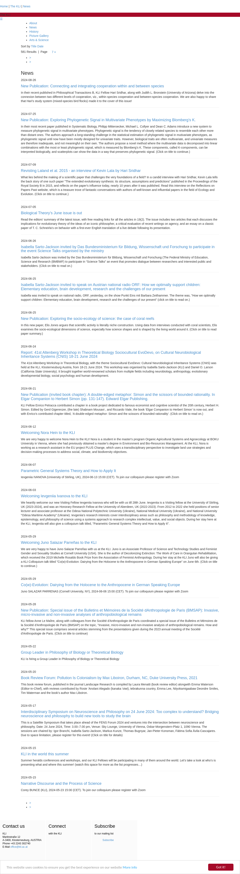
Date (40, 46)
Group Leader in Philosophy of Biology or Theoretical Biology (72, 652)
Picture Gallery (39, 35)
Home (4, 6)
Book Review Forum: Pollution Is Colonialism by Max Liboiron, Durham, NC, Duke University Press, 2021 (109, 678)
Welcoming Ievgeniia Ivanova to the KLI (54, 496)
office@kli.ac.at (18, 846)
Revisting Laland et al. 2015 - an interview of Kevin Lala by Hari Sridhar (81, 171)
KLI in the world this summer (45, 754)
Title (33, 46)
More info (130, 867)
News (26, 6)
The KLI (15, 6)
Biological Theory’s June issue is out (51, 213)
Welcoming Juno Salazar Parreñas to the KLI (59, 542)
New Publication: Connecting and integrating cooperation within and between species (92, 86)
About (33, 23)
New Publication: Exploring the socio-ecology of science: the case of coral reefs (87, 319)
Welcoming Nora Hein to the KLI (48, 433)
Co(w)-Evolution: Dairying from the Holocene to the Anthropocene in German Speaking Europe (100, 585)
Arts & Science (39, 40)
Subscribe (108, 840)
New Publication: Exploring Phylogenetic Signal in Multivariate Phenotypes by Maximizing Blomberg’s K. (108, 120)
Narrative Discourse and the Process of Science (61, 783)
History (34, 31)
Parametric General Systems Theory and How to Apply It (68, 471)
